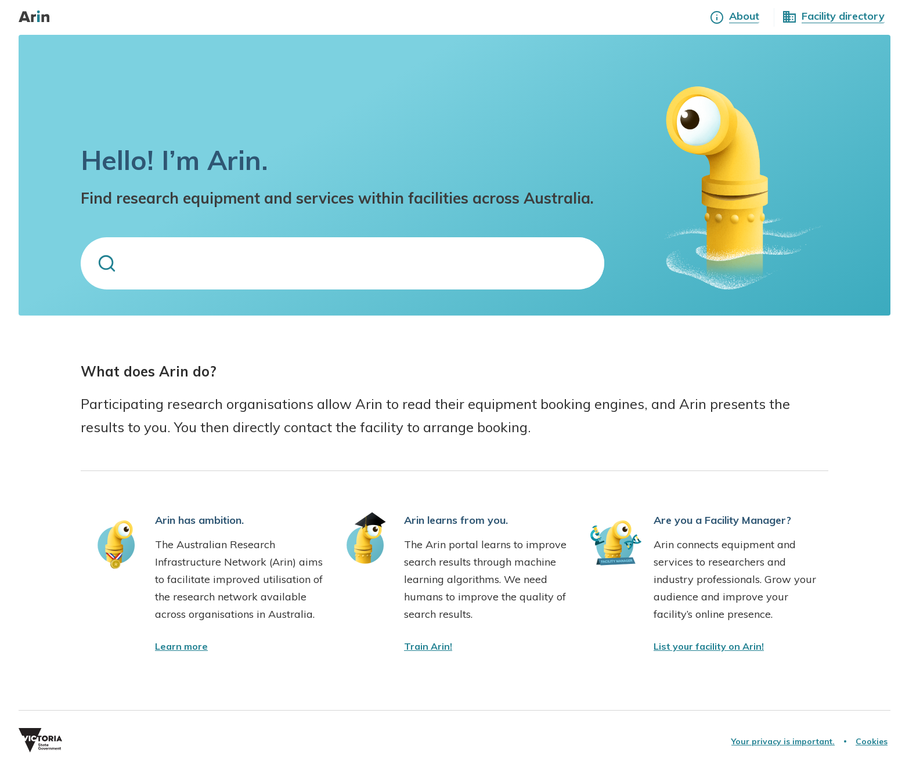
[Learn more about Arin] (744, 17)
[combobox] (342, 263)
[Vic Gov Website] (236, 741)
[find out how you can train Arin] (428, 646)
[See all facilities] (843, 17)
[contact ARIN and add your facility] (709, 646)
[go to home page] (40, 17)
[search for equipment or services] (368, 263)
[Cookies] (871, 741)
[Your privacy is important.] (783, 741)
